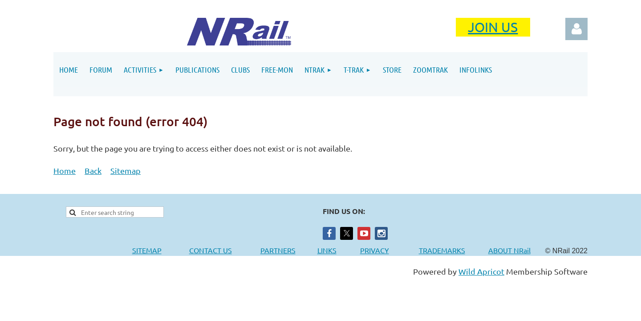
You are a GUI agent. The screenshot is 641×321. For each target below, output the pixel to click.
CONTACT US (210, 250)
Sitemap (125, 170)
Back (93, 170)
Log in (576, 29)
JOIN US (493, 27)
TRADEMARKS (446, 250)
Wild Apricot (481, 271)
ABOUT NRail (509, 250)
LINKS (327, 250)
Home (64, 170)
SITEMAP (147, 250)
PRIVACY (374, 250)
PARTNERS (288, 250)
